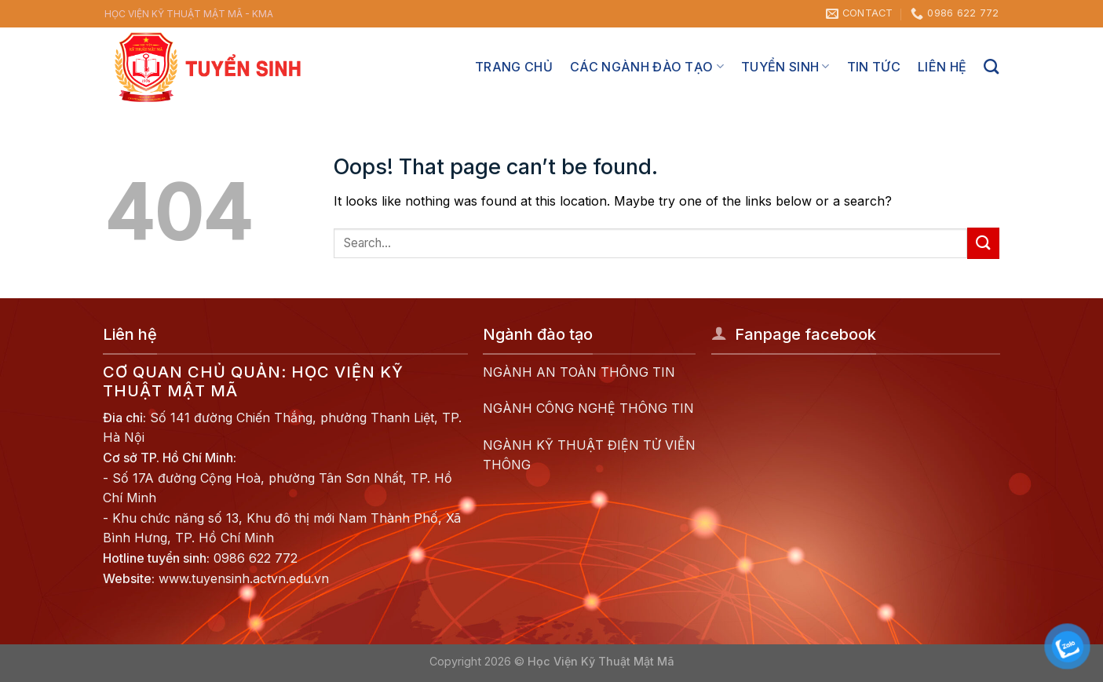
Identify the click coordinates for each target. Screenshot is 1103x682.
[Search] (991, 66)
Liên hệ (942, 67)
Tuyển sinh (785, 67)
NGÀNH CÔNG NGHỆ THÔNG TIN (588, 408)
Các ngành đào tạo (647, 67)
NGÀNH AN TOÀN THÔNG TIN (579, 372)
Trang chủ (514, 67)
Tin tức (873, 67)
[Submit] (983, 243)
